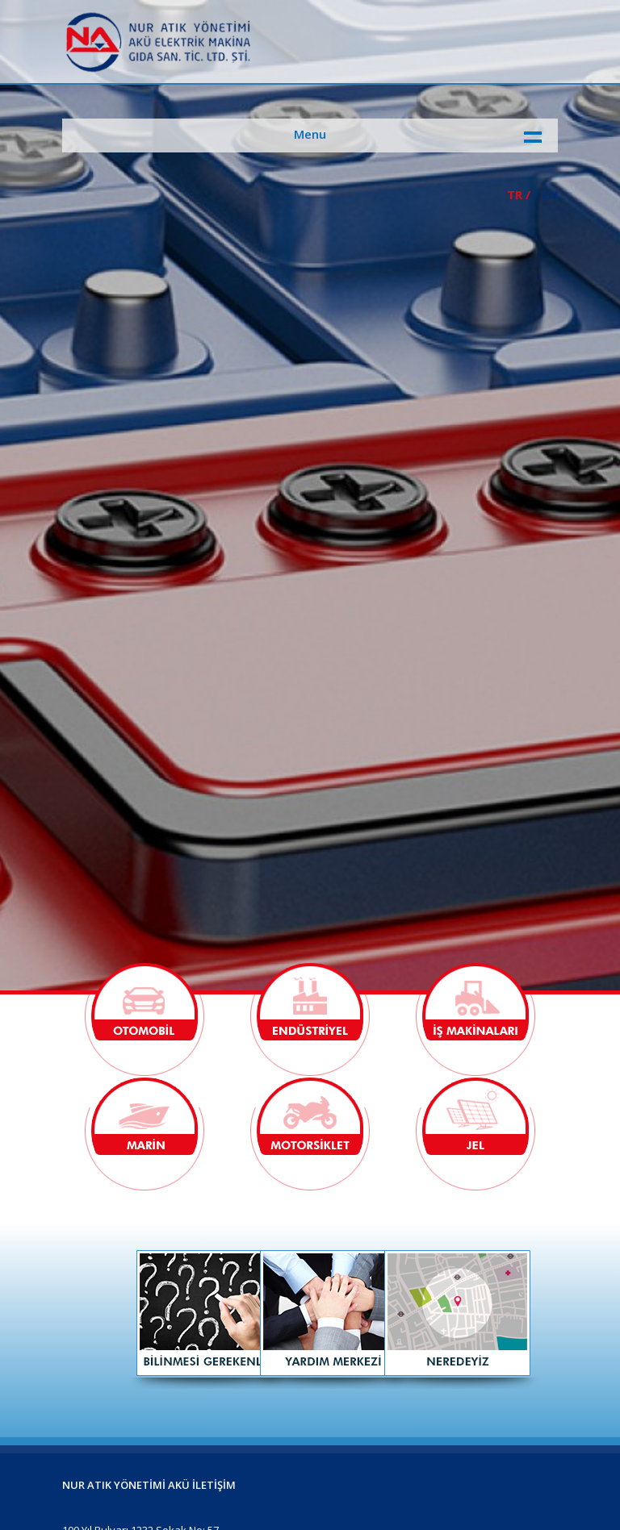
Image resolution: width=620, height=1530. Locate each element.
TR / (518, 194)
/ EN (546, 194)
